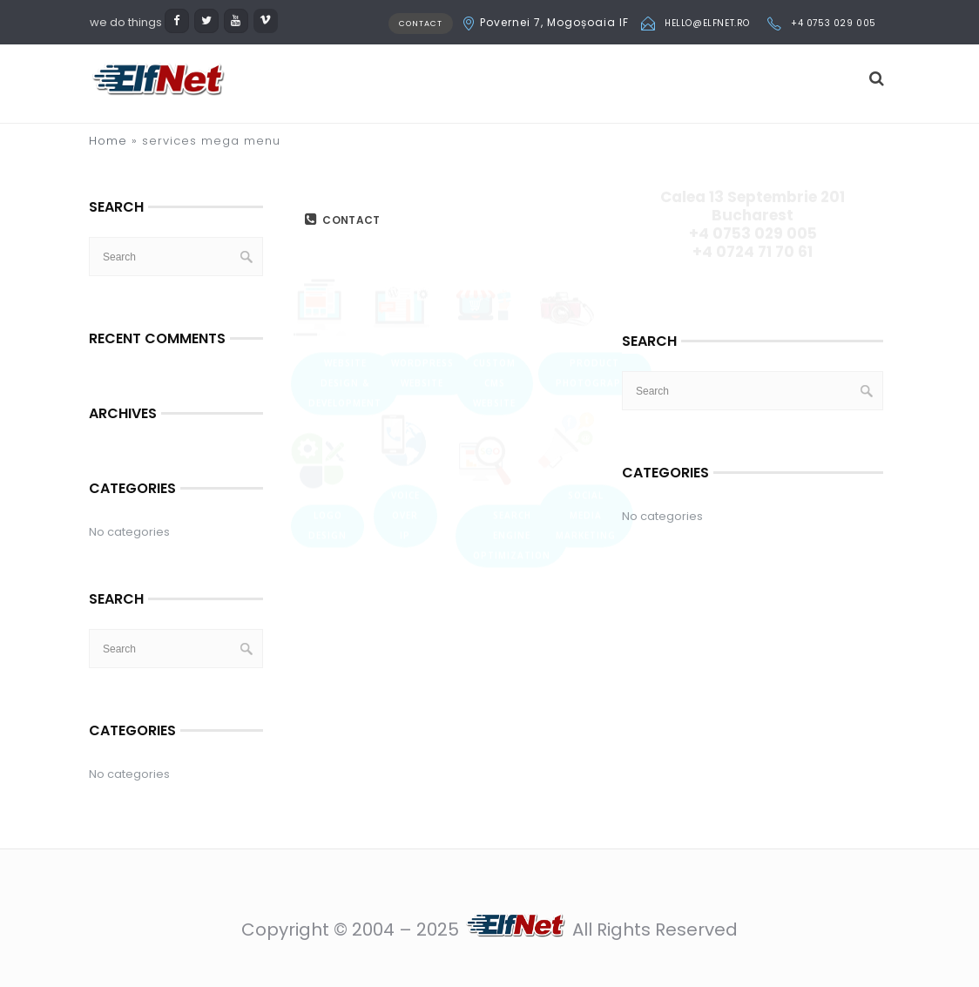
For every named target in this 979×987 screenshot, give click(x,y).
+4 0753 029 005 (833, 23)
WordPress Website (422, 282)
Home (108, 140)
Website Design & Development (344, 292)
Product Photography (595, 282)
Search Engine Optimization (511, 444)
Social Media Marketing (586, 424)
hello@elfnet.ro (707, 23)
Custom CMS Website (494, 292)
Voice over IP (405, 424)
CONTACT (420, 23)
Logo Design (327, 434)
